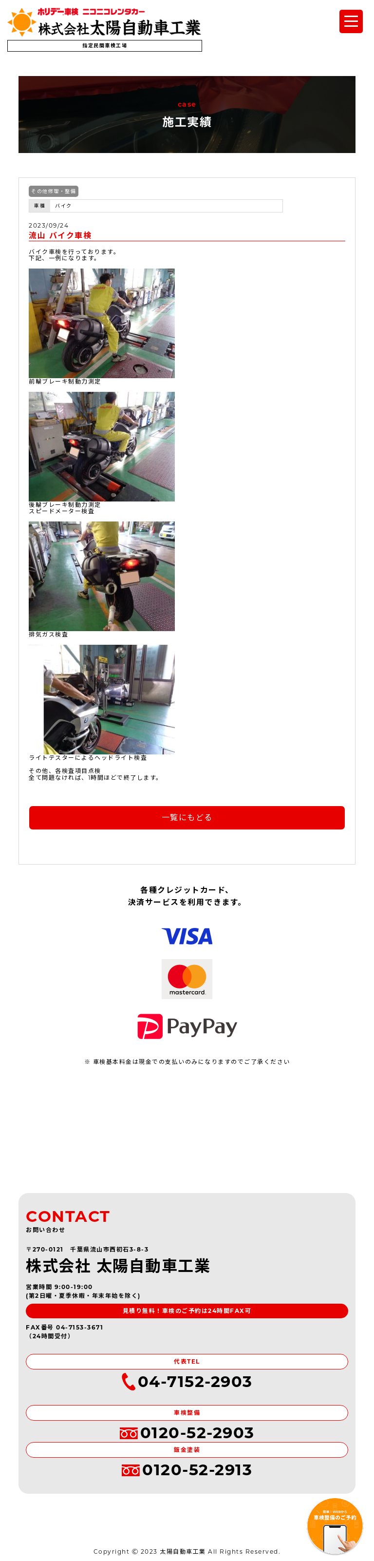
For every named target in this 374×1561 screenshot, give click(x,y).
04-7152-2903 (187, 1382)
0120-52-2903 (187, 1433)
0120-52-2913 (187, 1470)
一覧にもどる (187, 817)
